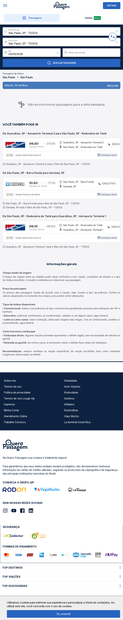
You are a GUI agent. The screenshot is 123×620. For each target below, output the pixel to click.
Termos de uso (13, 386)
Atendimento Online (15, 416)
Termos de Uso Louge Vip (19, 398)
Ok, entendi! (63, 614)
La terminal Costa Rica (77, 422)
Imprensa (9, 404)
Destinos (69, 398)
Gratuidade (70, 380)
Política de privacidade (17, 392)
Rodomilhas (71, 410)
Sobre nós (10, 380)
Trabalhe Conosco (15, 422)
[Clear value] (57, 52)
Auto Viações (72, 386)
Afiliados (69, 404)
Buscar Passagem (61, 63)
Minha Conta (11, 410)
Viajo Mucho (71, 416)
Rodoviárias (71, 392)
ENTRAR (111, 5)
